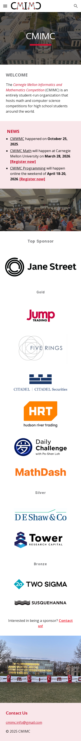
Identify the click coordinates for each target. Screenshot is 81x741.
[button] (5, 6)
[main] (40, 38)
